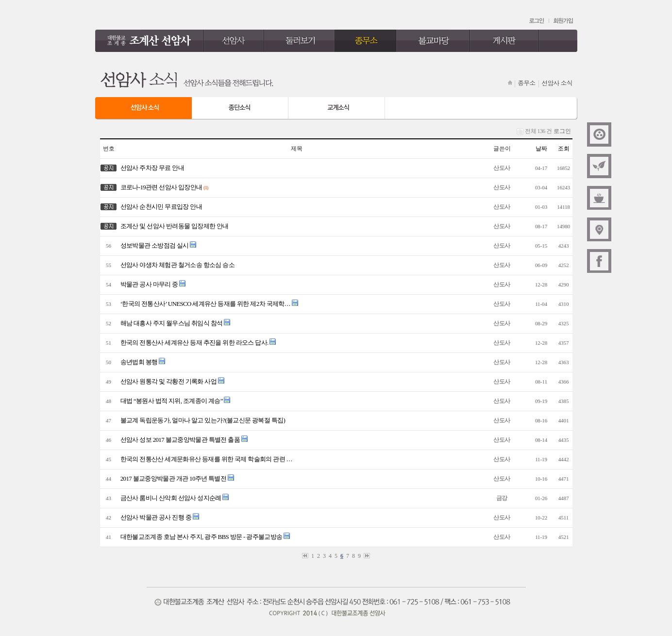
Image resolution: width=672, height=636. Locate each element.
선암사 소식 (143, 108)
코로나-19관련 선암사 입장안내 (160, 187)
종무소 (365, 41)
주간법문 (599, 166)
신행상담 (599, 197)
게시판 (504, 41)
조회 (564, 148)
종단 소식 (240, 108)
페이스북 (599, 261)
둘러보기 (299, 41)
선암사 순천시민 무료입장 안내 (160, 206)
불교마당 (433, 41)
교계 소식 (336, 108)
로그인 (537, 21)
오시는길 (599, 229)
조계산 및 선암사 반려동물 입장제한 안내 (173, 226)
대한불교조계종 (599, 134)
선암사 (233, 41)
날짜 (541, 148)
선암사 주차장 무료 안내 (151, 167)
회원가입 (563, 21)
